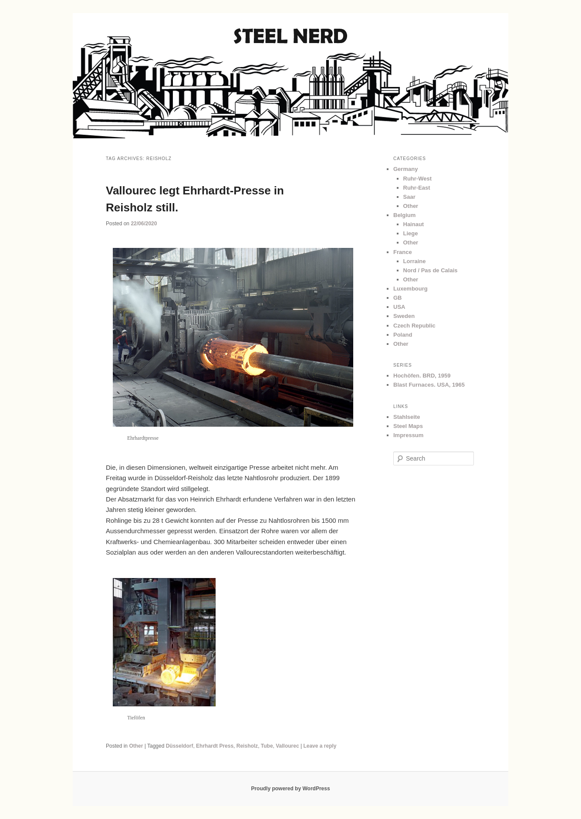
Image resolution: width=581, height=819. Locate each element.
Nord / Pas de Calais (430, 270)
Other (136, 746)
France (402, 252)
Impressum (408, 435)
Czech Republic (414, 325)
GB (397, 297)
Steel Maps (408, 426)
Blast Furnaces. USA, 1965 (429, 384)
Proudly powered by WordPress (290, 789)
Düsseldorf (179, 746)
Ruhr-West (417, 178)
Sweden (404, 316)
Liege (410, 233)
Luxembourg (410, 288)
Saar (409, 197)
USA (399, 307)
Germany (405, 169)
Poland (402, 334)
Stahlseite (406, 417)
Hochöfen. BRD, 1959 (421, 375)
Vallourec (287, 746)
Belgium (404, 215)
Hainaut (413, 224)
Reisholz (247, 746)
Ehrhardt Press (214, 746)
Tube (267, 746)
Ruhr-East (416, 187)
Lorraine (414, 261)
